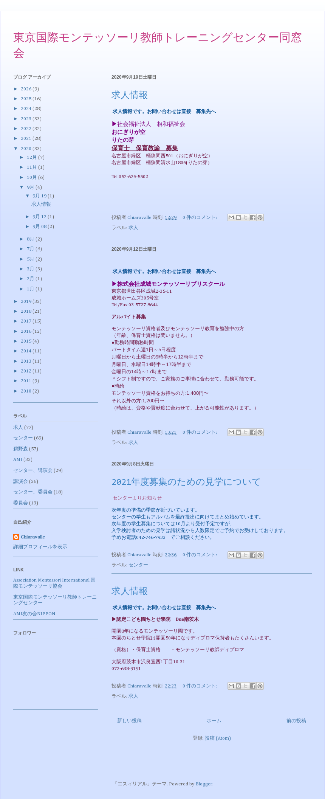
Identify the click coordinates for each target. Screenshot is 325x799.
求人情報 (129, 95)
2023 (26, 118)
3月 (31, 269)
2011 (26, 381)
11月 (32, 167)
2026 (26, 89)
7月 (31, 249)
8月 (31, 239)
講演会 (20, 481)
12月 (32, 157)
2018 (26, 311)
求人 (133, 227)
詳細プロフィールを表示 (40, 547)
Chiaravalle (33, 537)
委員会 (20, 503)
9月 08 (40, 226)
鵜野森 (20, 449)
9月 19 (40, 196)
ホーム (214, 720)
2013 (26, 361)
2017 (26, 321)
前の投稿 (296, 720)
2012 (26, 371)
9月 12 (40, 216)
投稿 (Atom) (218, 738)
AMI (17, 459)
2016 (26, 331)
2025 (26, 98)
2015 (26, 341)
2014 (26, 351)
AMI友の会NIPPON (34, 613)
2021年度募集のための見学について (186, 482)
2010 (26, 391)
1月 (31, 289)
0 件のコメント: (200, 217)
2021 (26, 138)
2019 (26, 301)
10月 (32, 177)
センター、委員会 (33, 492)
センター (138, 565)
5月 (31, 259)
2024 (26, 108)
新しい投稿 (129, 720)
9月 (31, 187)
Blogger (204, 784)
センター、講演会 (33, 470)
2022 (26, 128)
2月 (31, 278)
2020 (26, 148)
